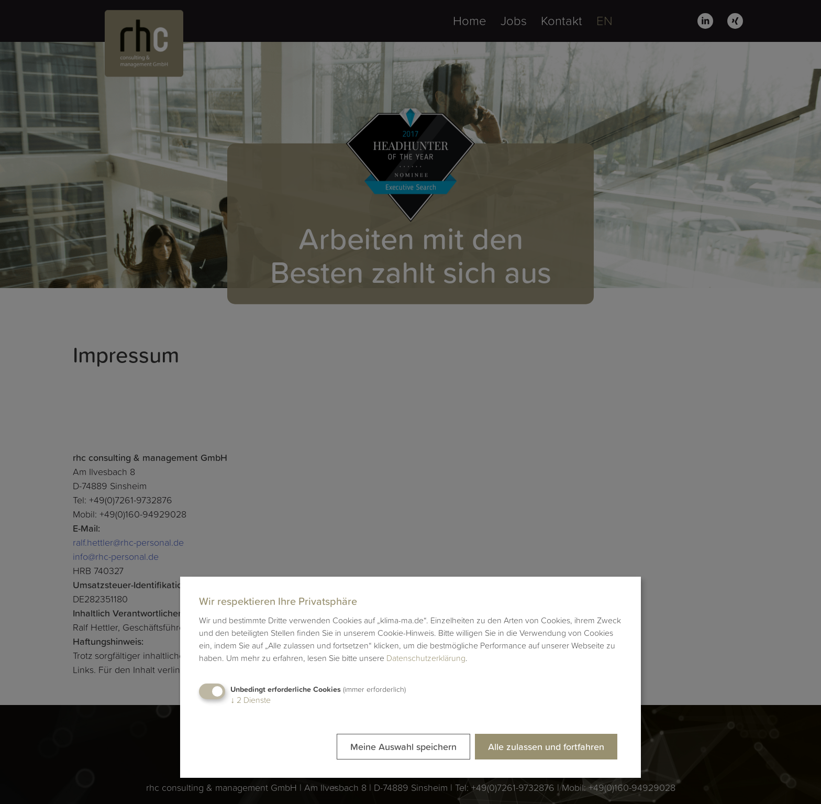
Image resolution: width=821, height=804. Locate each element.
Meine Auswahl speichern (403, 747)
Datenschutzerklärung (425, 658)
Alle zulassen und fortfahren (546, 747)
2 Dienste (250, 699)
